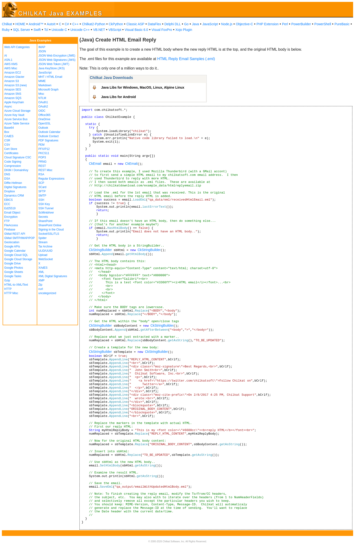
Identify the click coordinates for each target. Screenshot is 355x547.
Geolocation (11, 242)
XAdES (43, 267)
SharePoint (45, 221)
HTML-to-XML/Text (16, 284)
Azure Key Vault (14, 115)
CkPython (116, 24)
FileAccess (11, 225)
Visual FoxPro (162, 30)
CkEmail (95, 163)
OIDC (41, 110)
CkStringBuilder (100, 250)
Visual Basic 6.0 (136, 30)
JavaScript (210, 24)
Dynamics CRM (14, 195)
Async (8, 106)
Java (195, 24)
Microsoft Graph (48, 89)
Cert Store (10, 149)
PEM (41, 144)
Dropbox (9, 191)
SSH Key (44, 204)
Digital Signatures (15, 187)
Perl (285, 24)
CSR (7, 140)
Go (186, 24)
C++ (75, 24)
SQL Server (21, 30)
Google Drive (12, 263)
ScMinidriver (46, 212)
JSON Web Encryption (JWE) (56, 55)
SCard (42, 187)
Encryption (11, 216)
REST (42, 166)
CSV (7, 144)
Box (6, 132)
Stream (43, 242)
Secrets (43, 216)
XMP (41, 280)
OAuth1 (43, 102)
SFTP (42, 191)
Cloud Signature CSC (17, 157)
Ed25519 (10, 208)
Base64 (9, 127)
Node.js (226, 24)
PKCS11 (43, 153)
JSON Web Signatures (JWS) (56, 60)
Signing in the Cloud (51, 229)
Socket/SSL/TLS (48, 233)
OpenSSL (44, 123)
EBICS (8, 200)
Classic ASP (135, 24)
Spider (42, 238)
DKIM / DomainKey (16, 170)
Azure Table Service (16, 123)
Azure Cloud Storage (17, 110)
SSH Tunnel (46, 208)
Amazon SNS (12, 93)
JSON (42, 51)
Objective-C (244, 24)
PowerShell (322, 24)
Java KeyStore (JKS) (51, 68)
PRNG (42, 161)
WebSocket (45, 259)
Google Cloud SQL (16, 255)
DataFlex (154, 24)
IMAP (41, 47)
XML (41, 272)
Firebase (9, 229)
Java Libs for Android (118, 97)
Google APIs (12, 246)
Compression (12, 166)
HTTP (8, 289)
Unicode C (59, 30)
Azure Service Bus (16, 119)
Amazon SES (12, 89)
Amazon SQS (12, 98)
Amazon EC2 (12, 72)
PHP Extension (267, 24)
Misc (41, 93)
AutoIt (51, 24)
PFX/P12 (44, 149)
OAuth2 (43, 106)
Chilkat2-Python (93, 24)
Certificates (11, 153)
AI (5, 55)
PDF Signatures (48, 140)
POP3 (42, 157)
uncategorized (47, 293)
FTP (7, 221)
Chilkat (7, 24)
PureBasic (342, 24)
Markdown (44, 85)
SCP (41, 183)
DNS (7, 174)
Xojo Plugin (183, 30)
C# (67, 24)
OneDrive (44, 119)
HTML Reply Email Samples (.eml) (186, 59)
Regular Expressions (51, 178)
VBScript (114, 30)
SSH (41, 200)
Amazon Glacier (14, 76)
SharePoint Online (49, 225)
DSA (7, 178)
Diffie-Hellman (13, 183)
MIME (42, 81)
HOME (20, 24)
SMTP (42, 195)
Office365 (44, 115)
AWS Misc (10, 68)
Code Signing (12, 161)
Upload (42, 255)
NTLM (42, 98)
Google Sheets (13, 272)
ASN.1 (8, 60)
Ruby (6, 30)
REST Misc (45, 170)
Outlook (43, 127)
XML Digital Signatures (52, 276)
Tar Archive (45, 246)
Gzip (7, 280)
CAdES (8, 136)
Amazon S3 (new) (15, 85)
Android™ (36, 24)
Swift (37, 30)
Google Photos (13, 267)
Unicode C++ (80, 30)
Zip (40, 284)
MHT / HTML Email (50, 76)
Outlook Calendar (49, 132)
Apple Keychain (14, 102)
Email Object (12, 212)
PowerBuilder (301, 24)
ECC (7, 204)
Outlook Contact (48, 136)
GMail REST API (14, 233)
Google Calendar (15, 250)
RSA (41, 174)
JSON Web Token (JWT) (53, 64)
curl (40, 289)
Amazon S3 (11, 81)
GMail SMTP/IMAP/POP (19, 238)
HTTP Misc (11, 293)
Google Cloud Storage (18, 259)
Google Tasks (12, 276)
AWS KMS (10, 64)
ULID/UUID (45, 250)
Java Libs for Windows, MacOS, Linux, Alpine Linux (142, 87)
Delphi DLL (172, 24)
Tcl (46, 30)
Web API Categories (17, 47)
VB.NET (99, 30)
